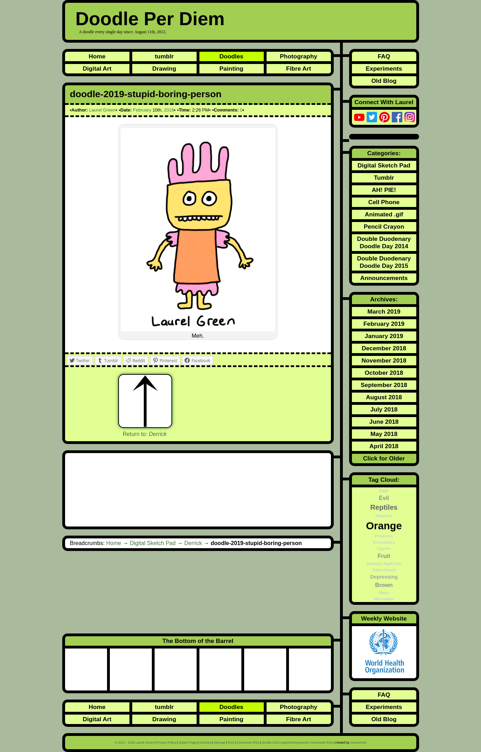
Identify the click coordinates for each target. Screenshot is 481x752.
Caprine (384, 548)
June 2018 (384, 421)
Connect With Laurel (383, 102)
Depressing (383, 577)
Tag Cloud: (383, 479)
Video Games (384, 570)
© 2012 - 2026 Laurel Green (134, 742)
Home (97, 56)
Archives (205, 742)
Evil (384, 498)
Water (384, 592)
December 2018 (384, 348)
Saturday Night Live (383, 563)
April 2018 (383, 446)
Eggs (383, 490)
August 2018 (384, 397)
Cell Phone (384, 202)
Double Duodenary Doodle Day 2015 (384, 262)
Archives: (384, 299)
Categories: (384, 153)
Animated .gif (384, 214)
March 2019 (383, 311)
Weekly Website (383, 618)
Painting (231, 68)
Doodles (231, 56)
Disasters (384, 516)
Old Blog (383, 80)
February (142, 110)
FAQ (384, 56)
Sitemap (219, 742)
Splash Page (188, 742)
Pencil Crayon (384, 226)
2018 (169, 110)
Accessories (384, 542)
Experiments (384, 68)
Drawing (164, 68)
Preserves (384, 536)
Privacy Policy (166, 742)
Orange (384, 525)
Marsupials (384, 599)
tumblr (164, 56)
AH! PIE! (384, 189)
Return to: (145, 434)
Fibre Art (298, 68)
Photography (298, 56)
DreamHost (359, 742)
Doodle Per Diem (150, 18)
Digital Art (97, 68)
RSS (231, 742)
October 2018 (384, 372)
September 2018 (384, 384)
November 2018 (383, 360)
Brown (384, 585)
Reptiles (384, 507)
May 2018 (383, 433)
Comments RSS (248, 742)
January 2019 (384, 335)
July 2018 (383, 409)
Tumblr (384, 177)
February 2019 (384, 323)
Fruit (383, 556)
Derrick (193, 543)
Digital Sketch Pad (153, 543)
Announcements (384, 277)
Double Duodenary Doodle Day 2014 (384, 242)
